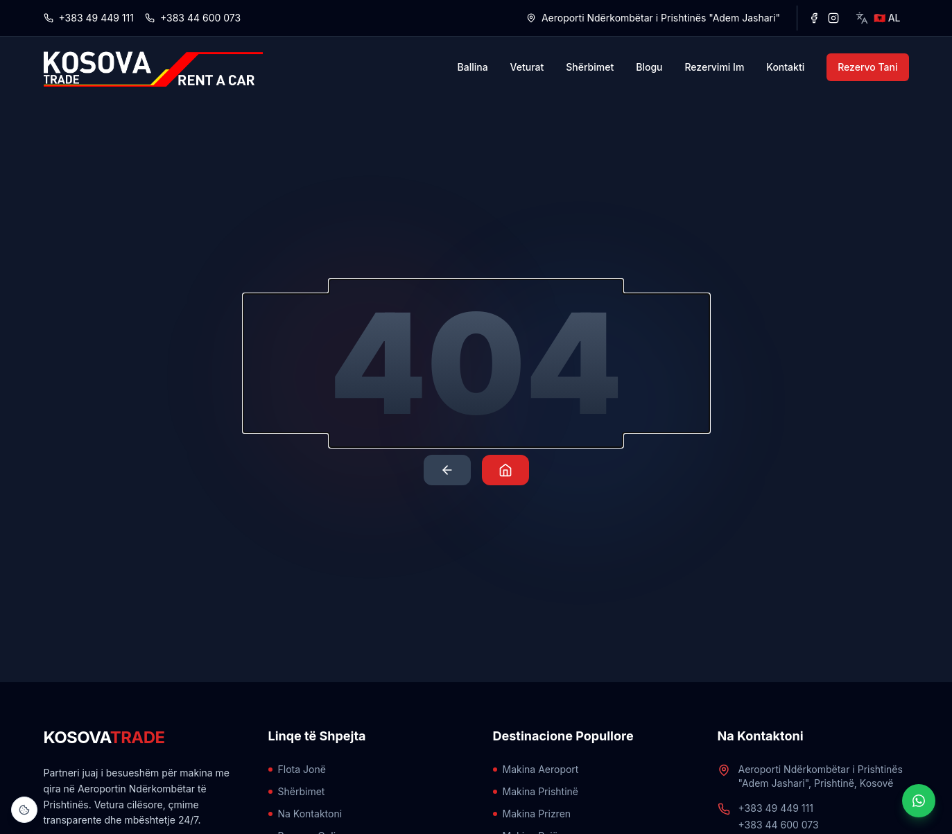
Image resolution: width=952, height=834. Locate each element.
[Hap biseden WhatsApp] (918, 800)
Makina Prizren (532, 813)
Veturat (527, 67)
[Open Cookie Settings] (24, 810)
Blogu (649, 67)
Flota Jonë (297, 769)
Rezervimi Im (714, 67)
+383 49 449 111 (89, 18)
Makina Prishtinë (535, 791)
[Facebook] (814, 18)
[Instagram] (833, 18)
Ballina (473, 67)
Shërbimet (590, 67)
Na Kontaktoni (305, 813)
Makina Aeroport (536, 769)
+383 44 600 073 (193, 18)
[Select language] (878, 18)
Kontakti (785, 67)
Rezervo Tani (867, 67)
